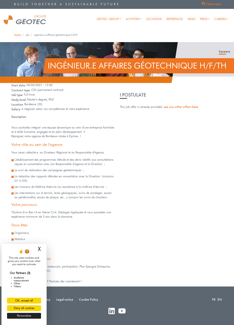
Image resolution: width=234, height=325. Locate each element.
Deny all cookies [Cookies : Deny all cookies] (24, 308)
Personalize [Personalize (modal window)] (24, 315)
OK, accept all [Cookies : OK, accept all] (24, 300)
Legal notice (64, 299)
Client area (213, 4)
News (191, 19)
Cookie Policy (88, 299)
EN (219, 299)
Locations (154, 19)
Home (17, 35)
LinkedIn (113, 311)
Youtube (123, 311)
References (175, 19)
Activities (132, 19)
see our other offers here (181, 106)
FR (214, 299)
